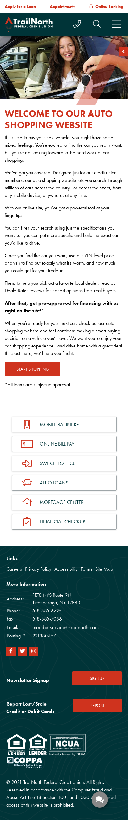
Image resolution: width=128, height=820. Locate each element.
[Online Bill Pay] (64, 444)
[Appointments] (62, 6)
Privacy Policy (38, 569)
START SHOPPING (32, 369)
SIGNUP (97, 678)
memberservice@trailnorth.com (65, 627)
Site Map (104, 569)
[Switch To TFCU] (64, 463)
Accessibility (66, 569)
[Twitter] (22, 651)
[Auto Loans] (64, 483)
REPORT (97, 705)
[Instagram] (33, 651)
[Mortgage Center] (64, 502)
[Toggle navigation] (117, 24)
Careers (14, 569)
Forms (86, 569)
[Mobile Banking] (64, 424)
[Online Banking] (106, 6)
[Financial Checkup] (64, 522)
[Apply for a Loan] (20, 6)
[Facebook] (11, 651)
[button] (97, 24)
